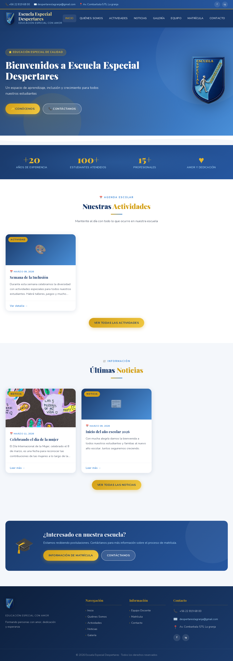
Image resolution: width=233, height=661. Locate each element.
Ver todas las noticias (116, 485)
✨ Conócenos (23, 109)
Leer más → (17, 470)
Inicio (69, 18)
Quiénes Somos (91, 18)
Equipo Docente (141, 610)
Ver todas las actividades (116, 323)
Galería (159, 18)
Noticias (140, 18)
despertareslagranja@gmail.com (199, 619)
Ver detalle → (19, 308)
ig (225, 4)
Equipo (176, 18)
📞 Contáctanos (62, 109)
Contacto (217, 18)
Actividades (118, 18)
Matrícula (195, 18)
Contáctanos (118, 555)
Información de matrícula (71, 555)
